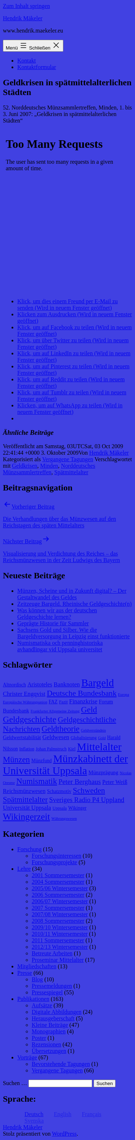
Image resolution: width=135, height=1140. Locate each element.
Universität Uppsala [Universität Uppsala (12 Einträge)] (27, 807)
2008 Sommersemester (58, 921)
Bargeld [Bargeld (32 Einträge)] (97, 683)
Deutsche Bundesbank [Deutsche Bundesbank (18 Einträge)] (82, 693)
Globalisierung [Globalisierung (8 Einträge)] (83, 737)
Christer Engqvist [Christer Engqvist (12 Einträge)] (24, 693)
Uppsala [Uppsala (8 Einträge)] (60, 808)
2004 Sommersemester (58, 882)
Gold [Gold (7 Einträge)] (101, 738)
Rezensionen (46, 1044)
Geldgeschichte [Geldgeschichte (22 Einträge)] (29, 719)
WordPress (64, 1134)
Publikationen (33, 999)
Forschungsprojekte (54, 862)
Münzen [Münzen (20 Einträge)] (16, 759)
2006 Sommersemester (58, 895)
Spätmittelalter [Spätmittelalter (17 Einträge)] (25, 799)
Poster (39, 1038)
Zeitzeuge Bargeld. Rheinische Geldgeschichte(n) (74, 604)
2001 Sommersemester (58, 875)
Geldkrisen (24, 466)
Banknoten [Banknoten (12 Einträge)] (67, 684)
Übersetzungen (49, 1051)
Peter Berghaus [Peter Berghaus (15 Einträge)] (79, 781)
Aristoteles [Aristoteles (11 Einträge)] (39, 684)
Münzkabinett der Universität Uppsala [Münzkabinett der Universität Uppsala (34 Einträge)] (65, 764)
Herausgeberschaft (53, 1018)
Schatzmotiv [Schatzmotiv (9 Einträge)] (59, 791)
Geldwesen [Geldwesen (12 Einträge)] (55, 737)
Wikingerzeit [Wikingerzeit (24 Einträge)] (26, 816)
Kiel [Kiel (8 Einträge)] (72, 748)
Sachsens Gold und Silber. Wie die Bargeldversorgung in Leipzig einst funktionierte (73, 633)
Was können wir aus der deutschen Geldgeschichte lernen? (57, 613)
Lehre (24, 869)
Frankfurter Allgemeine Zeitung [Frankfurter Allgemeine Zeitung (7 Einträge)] (55, 711)
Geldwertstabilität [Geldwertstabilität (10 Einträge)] (22, 737)
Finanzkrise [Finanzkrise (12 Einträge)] (83, 701)
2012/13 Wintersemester (60, 947)
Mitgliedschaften (36, 966)
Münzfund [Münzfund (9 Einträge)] (41, 760)
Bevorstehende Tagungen (61, 1064)
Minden (49, 466)
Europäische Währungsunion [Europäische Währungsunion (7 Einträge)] (25, 702)
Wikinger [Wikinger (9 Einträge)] (77, 808)
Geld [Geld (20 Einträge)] (89, 709)
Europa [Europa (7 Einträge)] (123, 695)
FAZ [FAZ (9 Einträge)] (53, 701)
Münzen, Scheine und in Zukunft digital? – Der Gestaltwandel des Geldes (71, 594)
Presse (24, 973)
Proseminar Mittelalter (58, 960)
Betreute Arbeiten (52, 953)
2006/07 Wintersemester (60, 901)
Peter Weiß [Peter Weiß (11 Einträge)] (114, 782)
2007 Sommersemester (58, 908)
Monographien (49, 1031)
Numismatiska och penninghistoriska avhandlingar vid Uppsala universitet (60, 646)
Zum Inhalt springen (26, 6)
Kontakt (26, 60)
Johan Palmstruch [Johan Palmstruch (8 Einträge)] (51, 748)
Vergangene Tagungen (67, 459)
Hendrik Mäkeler (22, 18)
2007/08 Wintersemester (60, 914)
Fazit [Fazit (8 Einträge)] (63, 701)
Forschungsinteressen (56, 856)
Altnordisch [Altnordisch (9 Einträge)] (14, 684)
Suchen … (15, 1083)
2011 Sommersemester (58, 940)
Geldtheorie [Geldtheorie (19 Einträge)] (60, 728)
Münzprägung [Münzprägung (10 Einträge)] (103, 772)
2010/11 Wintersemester (59, 934)
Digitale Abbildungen (56, 1012)
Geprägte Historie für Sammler (53, 623)
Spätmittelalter (71, 472)
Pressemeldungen (52, 986)
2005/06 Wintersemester (60, 888)
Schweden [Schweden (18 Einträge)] (89, 790)
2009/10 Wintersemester (60, 927)
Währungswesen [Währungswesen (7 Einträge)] (64, 818)
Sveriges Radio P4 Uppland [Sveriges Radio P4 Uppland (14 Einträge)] (87, 799)
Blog (37, 979)
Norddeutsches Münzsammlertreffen (49, 469)
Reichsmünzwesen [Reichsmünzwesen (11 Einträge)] (24, 791)
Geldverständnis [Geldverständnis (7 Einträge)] (93, 730)
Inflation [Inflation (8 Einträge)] (27, 748)
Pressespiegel (47, 992)
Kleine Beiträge (50, 1025)
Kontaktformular (36, 67)
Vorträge (27, 1057)
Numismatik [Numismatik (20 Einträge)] (36, 781)
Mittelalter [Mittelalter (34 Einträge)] (99, 747)
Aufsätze (42, 1005)
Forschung (29, 849)
